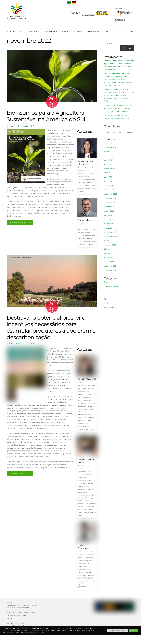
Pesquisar (108, 44)
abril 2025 (108, 165)
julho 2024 (108, 173)
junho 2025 (108, 161)
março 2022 (109, 262)
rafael (10, 126)
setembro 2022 (110, 245)
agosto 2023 (109, 212)
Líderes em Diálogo (112, 287)
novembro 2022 (110, 237)
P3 (17, 127)
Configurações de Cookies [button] (117, 630)
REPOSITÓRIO (34, 31)
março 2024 (109, 186)
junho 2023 (108, 216)
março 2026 (109, 144)
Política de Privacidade (35, 632)
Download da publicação (20, 223)
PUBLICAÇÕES (78, 31)
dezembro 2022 (110, 233)
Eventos (107, 283)
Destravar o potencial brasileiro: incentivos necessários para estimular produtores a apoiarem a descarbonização (51, 328)
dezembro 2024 (110, 169)
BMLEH (23, 31)
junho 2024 (108, 178)
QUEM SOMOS (12, 31)
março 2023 (109, 224)
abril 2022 (108, 258)
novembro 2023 (110, 199)
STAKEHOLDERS (93, 31)
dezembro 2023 (110, 195)
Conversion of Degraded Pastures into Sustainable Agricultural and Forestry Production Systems (118, 109)
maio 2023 (108, 220)
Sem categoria (110, 308)
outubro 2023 (109, 203)
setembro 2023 (110, 207)
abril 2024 (108, 182)
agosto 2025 (109, 156)
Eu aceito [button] (133, 630)
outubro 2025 (109, 152)
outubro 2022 (109, 241)
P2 (17, 345)
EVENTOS (65, 31)
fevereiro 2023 (110, 228)
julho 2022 (108, 250)
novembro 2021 (110, 271)
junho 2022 (108, 254)
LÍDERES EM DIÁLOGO (51, 31)
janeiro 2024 (109, 190)
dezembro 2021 (110, 267)
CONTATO (105, 31)
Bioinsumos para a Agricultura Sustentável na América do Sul (46, 116)
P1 (105, 291)
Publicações (23, 127)
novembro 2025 (110, 148)
